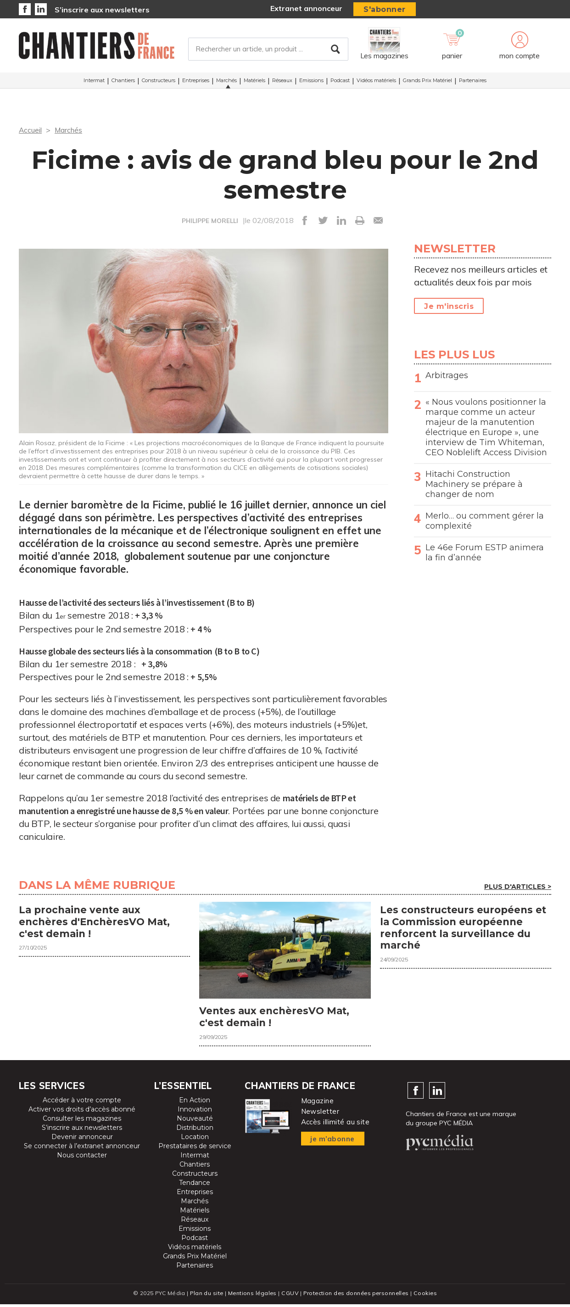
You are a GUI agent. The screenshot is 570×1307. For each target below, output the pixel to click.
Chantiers (123, 82)
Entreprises (195, 82)
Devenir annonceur (82, 1139)
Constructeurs (158, 82)
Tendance (194, 1185)
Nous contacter (82, 1158)
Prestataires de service (194, 1149)
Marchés (226, 82)
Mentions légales (251, 1295)
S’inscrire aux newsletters (102, 9)
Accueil (30, 129)
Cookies (428, 1295)
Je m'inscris (449, 306)
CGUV (289, 1295)
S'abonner (384, 9)
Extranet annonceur (306, 8)
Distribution (194, 1130)
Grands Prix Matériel (427, 82)
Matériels (254, 82)
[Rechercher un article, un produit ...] (268, 50)
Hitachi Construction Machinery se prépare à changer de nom (474, 484)
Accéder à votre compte (82, 1103)
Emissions (311, 82)
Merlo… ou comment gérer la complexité (484, 521)
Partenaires (472, 82)
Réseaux (282, 82)
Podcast (340, 82)
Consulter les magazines (82, 1121)
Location (195, 1139)
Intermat (94, 82)
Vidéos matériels (376, 82)
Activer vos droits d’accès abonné (81, 1112)
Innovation (195, 1112)
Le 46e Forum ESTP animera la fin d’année (484, 552)
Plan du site (204, 1295)
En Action (194, 1103)
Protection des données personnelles (356, 1295)
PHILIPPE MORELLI (210, 220)
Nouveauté (195, 1121)
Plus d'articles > (517, 887)
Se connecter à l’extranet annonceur (82, 1149)
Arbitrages (446, 375)
